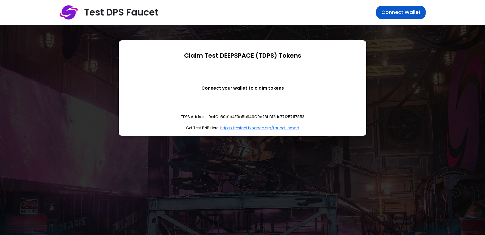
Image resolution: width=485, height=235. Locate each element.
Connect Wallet (401, 12)
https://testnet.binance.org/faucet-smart (259, 128)
